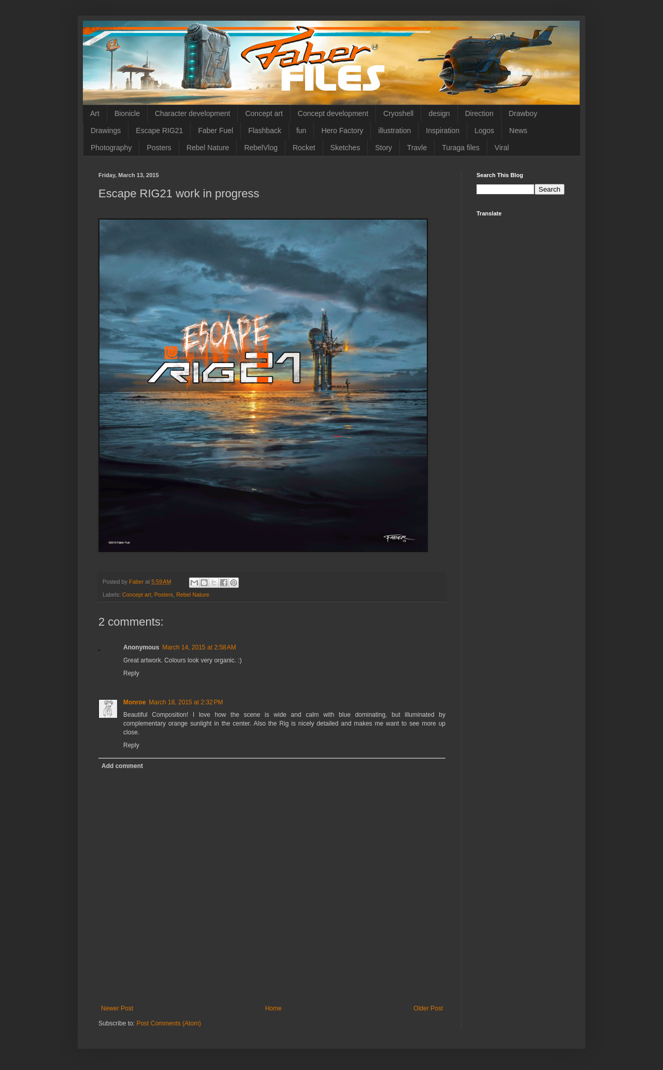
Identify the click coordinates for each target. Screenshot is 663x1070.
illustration (394, 130)
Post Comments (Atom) (168, 1023)
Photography (111, 147)
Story (383, 147)
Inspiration (442, 130)
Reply (131, 673)
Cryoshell (398, 113)
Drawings (106, 130)
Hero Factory (342, 130)
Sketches (345, 147)
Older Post (428, 1008)
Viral (502, 147)
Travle (417, 147)
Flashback (264, 130)
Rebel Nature (207, 147)
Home (273, 1008)
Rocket (304, 147)
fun (301, 130)
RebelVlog (261, 147)
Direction (479, 113)
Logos (484, 130)
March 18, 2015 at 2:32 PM (186, 702)
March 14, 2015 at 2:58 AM (199, 647)
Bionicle (127, 113)
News (518, 130)
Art (94, 113)
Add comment (122, 766)
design (439, 113)
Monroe (134, 702)
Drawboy (523, 113)
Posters (159, 147)
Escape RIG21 (159, 130)
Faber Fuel (215, 130)
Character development (192, 113)
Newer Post (117, 1008)
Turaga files (461, 147)
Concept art (263, 113)
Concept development (333, 113)
